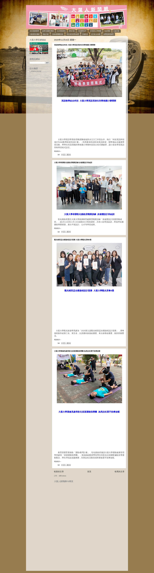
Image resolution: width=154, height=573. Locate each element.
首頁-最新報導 (34, 31)
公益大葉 (116, 31)
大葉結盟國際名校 (57, 34)
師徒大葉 (46, 34)
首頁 (89, 472)
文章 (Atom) (62, 476)
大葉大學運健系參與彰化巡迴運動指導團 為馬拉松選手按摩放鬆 (77, 351)
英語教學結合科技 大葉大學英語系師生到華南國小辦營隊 (74, 45)
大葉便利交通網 (34, 34)
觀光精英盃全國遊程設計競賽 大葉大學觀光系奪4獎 (72, 240)
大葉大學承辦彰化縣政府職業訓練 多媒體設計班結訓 (73, 162)
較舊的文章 (119, 472)
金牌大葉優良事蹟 (48, 31)
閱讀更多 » (57, 151)
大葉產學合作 (82, 31)
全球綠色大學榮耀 (95, 31)
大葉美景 (85, 34)
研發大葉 (72, 31)
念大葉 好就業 (95, 34)
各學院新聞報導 (109, 34)
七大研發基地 (61, 31)
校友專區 (107, 31)
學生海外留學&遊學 (73, 34)
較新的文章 (59, 472)
